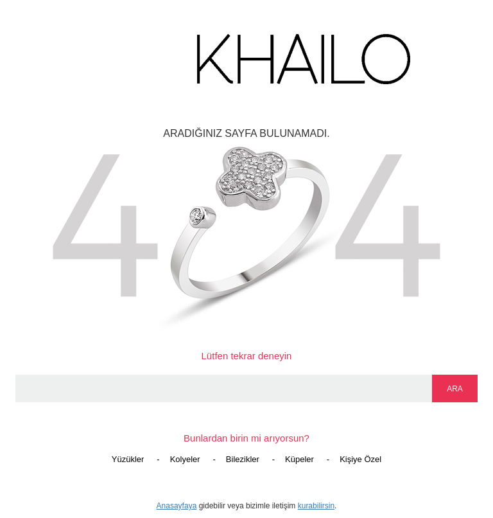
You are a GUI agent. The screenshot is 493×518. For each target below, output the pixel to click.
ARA (455, 388)
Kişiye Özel (360, 459)
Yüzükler (128, 459)
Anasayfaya (177, 505)
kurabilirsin (316, 505)
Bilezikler (242, 459)
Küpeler (299, 459)
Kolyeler (185, 459)
